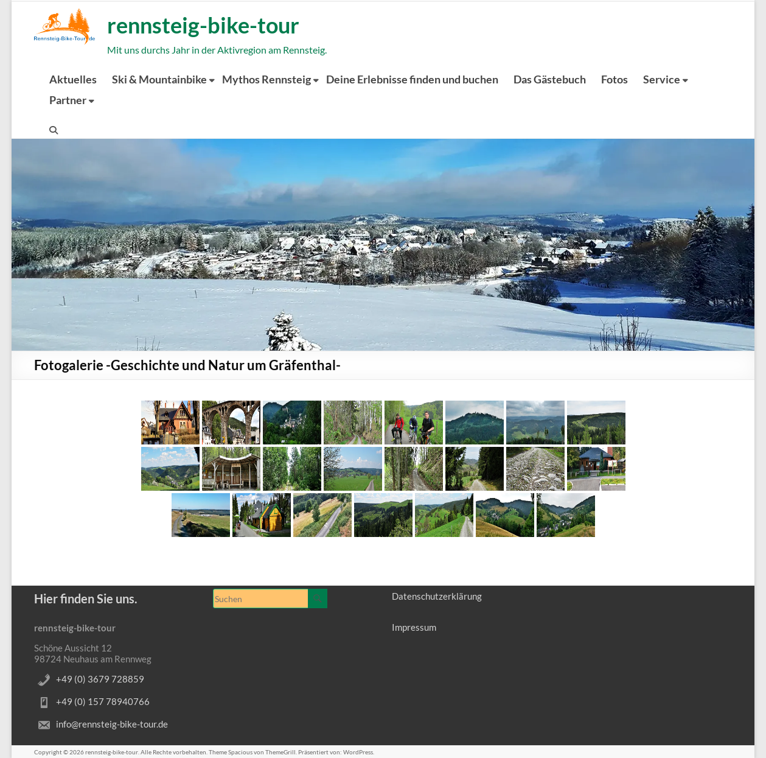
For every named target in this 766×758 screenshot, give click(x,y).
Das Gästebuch (550, 79)
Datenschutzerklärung (437, 596)
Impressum (414, 627)
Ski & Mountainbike (159, 79)
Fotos (614, 79)
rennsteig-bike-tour (203, 25)
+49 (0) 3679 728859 (100, 678)
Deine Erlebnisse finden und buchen (412, 79)
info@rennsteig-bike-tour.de (112, 723)
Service (661, 79)
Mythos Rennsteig (266, 79)
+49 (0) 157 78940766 (103, 701)
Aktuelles (73, 79)
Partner (67, 100)
